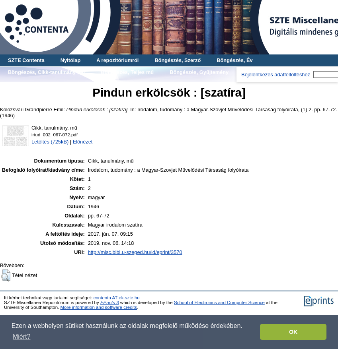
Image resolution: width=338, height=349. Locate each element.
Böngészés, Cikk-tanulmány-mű (46, 72)
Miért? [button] (21, 336)
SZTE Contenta (26, 60)
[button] (5, 275)
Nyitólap (70, 60)
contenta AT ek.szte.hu (117, 297)
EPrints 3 (109, 302)
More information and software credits (98, 307)
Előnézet (83, 142)
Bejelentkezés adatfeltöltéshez (275, 75)
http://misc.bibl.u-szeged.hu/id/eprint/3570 (135, 252)
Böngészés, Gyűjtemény (199, 72)
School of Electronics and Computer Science (219, 302)
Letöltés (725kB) (49, 142)
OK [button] (293, 332)
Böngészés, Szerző (177, 60)
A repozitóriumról (117, 60)
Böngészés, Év (234, 60)
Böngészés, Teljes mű (127, 72)
